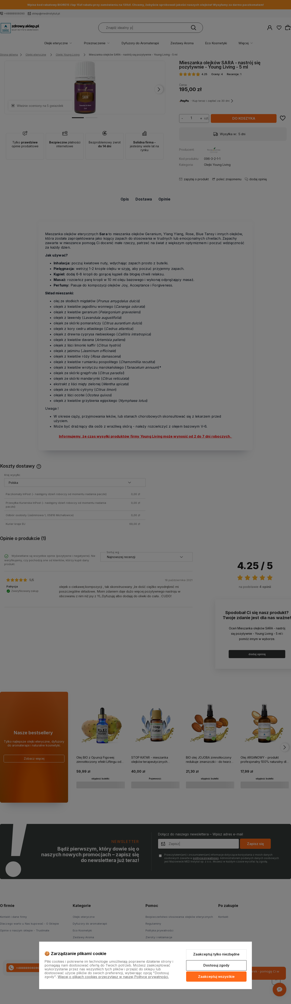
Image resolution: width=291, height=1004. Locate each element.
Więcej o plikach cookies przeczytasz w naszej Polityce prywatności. (113, 977)
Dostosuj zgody (216, 965)
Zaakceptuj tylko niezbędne (216, 954)
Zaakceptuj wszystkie (216, 976)
